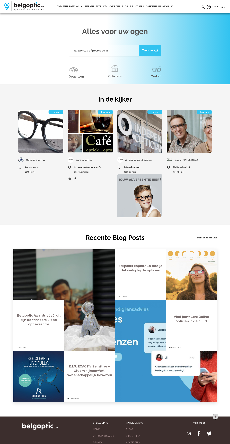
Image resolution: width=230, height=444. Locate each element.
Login (213, 7)
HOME (96, 426)
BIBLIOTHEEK (133, 432)
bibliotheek (137, 6)
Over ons (114, 6)
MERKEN (97, 439)
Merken (89, 6)
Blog (125, 6)
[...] (104, 50)
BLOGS (129, 426)
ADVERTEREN (133, 439)
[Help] (150, 50)
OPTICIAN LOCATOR (103, 432)
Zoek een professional (70, 6)
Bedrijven (101, 6)
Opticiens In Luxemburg (159, 6)
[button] (203, 7)
